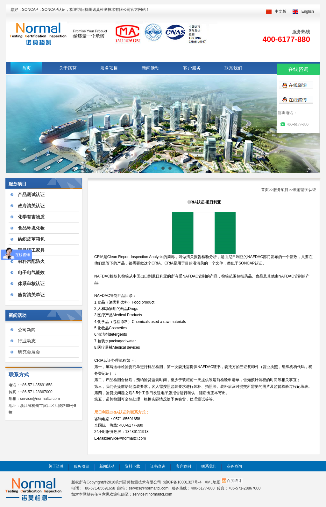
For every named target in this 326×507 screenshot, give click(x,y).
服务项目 (109, 68)
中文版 (280, 11)
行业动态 (27, 340)
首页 (26, 68)
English (307, 11)
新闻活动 (150, 68)
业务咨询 (234, 466)
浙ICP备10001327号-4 (182, 482)
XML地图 (212, 482)
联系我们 (233, 68)
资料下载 (132, 466)
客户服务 (192, 68)
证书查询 (158, 466)
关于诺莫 (68, 68)
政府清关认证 (304, 190)
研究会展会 (29, 351)
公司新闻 (27, 329)
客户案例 (183, 466)
